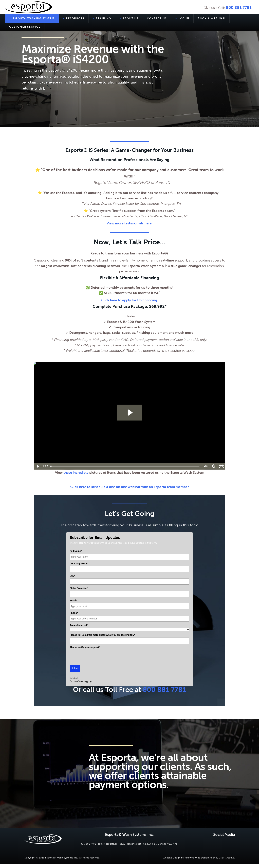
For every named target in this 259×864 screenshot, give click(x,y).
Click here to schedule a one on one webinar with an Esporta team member (129, 487)
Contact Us (157, 18)
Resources (73, 18)
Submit (75, 668)
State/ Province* (79, 588)
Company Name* (79, 563)
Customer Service (24, 26)
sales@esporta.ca (108, 843)
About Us (129, 18)
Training (102, 18)
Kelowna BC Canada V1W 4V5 (160, 843)
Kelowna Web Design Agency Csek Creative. (209, 857)
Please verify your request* (85, 647)
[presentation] (95, 656)
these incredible (76, 472)
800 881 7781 (238, 7)
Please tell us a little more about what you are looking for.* (102, 635)
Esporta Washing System (31, 18)
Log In (182, 18)
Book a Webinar (211, 18)
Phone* (74, 613)
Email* (73, 600)
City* (72, 575)
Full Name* (76, 551)
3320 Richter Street (130, 843)
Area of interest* (79, 625)
